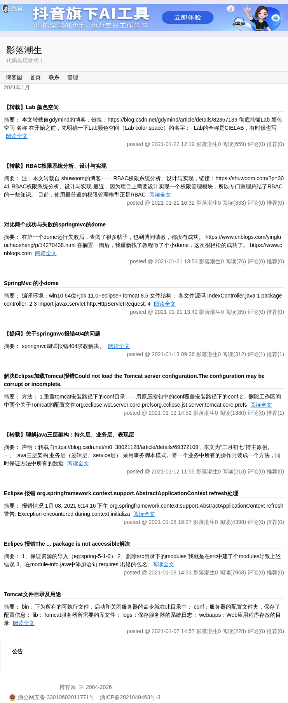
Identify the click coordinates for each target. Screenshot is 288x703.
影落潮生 (24, 50)
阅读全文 (17, 136)
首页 (35, 77)
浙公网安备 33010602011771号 (51, 697)
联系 (54, 77)
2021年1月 (17, 87)
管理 (72, 77)
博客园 (14, 77)
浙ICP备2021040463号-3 (130, 697)
